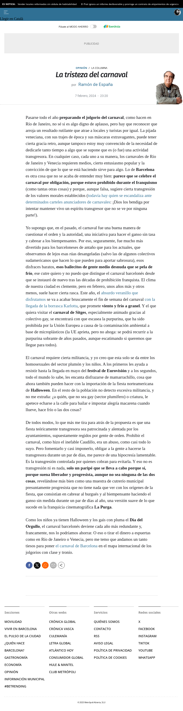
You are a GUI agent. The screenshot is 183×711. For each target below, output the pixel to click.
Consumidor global (66, 657)
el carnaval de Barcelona (76, 545)
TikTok (143, 643)
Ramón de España (95, 84)
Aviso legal (103, 643)
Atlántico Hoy (61, 650)
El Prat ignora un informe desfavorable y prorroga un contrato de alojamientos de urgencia (130, 4)
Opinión (81, 68)
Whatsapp (146, 657)
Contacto (102, 629)
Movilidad (13, 621)
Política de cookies (110, 657)
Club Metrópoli (62, 672)
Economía (13, 665)
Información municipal (24, 679)
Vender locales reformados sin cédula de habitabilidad (47, 4)
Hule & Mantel (61, 665)
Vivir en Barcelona (20, 629)
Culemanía (58, 636)
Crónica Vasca (61, 629)
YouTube (145, 650)
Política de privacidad (113, 650)
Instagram (147, 636)
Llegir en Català (11, 19)
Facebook (146, 629)
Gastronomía (16, 657)
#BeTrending (15, 686)
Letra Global (60, 643)
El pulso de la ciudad (22, 636)
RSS (96, 636)
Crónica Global (62, 621)
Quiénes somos (107, 621)
